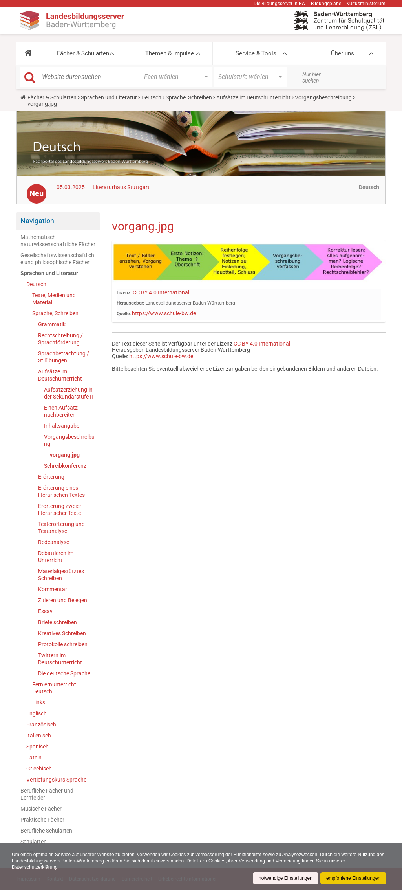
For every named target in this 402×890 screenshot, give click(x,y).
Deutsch (151, 97)
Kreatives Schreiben (62, 633)
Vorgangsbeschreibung (323, 97)
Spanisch (37, 746)
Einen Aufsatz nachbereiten (61, 411)
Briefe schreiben (57, 622)
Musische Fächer (41, 808)
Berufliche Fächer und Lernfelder (46, 794)
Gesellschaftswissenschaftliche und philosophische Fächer (57, 258)
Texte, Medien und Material (54, 298)
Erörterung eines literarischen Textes (61, 491)
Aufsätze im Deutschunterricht (253, 97)
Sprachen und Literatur (109, 97)
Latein (34, 757)
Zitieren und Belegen (62, 600)
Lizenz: (124, 293)
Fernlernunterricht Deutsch (54, 688)
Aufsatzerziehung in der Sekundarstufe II (68, 393)
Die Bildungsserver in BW (280, 3)
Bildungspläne (326, 3)
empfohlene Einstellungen (353, 878)
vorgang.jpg (65, 455)
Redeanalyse (53, 542)
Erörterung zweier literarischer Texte (59, 509)
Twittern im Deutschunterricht (60, 659)
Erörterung (51, 477)
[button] (28, 53)
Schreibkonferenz (65, 466)
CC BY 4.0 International (161, 292)
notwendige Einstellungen (285, 878)
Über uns (342, 53)
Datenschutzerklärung (35, 867)
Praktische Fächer (42, 819)
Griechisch (39, 768)
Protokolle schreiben (63, 644)
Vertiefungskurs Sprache (56, 779)
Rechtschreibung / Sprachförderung (60, 339)
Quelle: (124, 313)
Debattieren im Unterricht (55, 556)
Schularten (33, 842)
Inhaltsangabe (61, 426)
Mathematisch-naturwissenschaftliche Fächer (57, 240)
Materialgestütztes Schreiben (61, 574)
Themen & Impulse (169, 53)
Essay (45, 611)
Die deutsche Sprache (64, 673)
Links (38, 702)
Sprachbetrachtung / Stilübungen (63, 357)
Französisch (41, 724)
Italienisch (38, 735)
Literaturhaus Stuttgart (121, 187)
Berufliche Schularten (46, 830)
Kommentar (52, 589)
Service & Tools (256, 53)
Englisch (36, 713)
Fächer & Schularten (83, 53)
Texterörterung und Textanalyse (61, 527)
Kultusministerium (366, 3)
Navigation (37, 221)
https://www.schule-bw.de (164, 313)
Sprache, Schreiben (189, 97)
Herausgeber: (130, 303)
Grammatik (52, 324)
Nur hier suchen (311, 77)
